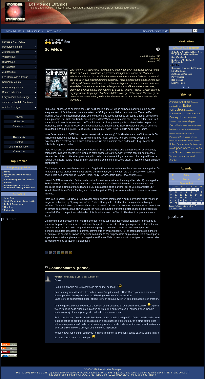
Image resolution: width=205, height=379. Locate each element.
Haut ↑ (152, 374)
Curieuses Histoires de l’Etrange (187, 68)
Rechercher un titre (12, 46)
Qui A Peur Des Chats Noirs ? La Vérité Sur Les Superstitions (187, 53)
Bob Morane (177, 80)
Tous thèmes (197, 153)
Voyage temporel (187, 156)
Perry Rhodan (178, 77)
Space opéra (182, 148)
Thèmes (186, 94)
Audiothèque (9, 72)
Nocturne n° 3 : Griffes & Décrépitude (183, 61)
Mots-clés (19, 121)
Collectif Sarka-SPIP (92, 372)
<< (173, 175)
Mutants (181, 129)
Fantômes (175, 113)
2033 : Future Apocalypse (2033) (19, 201)
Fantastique (189, 110)
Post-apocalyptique (188, 137)
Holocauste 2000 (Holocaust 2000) (17, 176)
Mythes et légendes (192, 129)
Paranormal (175, 137)
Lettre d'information (19, 146)
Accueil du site (13, 31)
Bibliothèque (33, 31)
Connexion (19, 151)
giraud (157, 58)
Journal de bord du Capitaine (17, 102)
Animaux (174, 101)
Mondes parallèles (194, 125)
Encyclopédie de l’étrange (16, 97)
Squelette (119, 372)
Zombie (173, 160)
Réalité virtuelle (194, 141)
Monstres (174, 129)
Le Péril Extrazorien (13, 204)
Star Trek (194, 148)
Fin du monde (186, 113)
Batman (8, 183)
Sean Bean (9, 198)
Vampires (174, 156)
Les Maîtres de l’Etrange (15, 77)
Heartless (8, 207)
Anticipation (185, 101)
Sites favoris (18, 126)
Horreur (183, 117)
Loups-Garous (182, 122)
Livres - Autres (53, 31)
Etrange (179, 106)
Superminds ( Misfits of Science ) (19, 180)
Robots (173, 144)
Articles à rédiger (11, 107)
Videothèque (9, 57)
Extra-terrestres (181, 107)
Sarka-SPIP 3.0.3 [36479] (65, 372)
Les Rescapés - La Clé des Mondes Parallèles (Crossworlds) (19, 187)
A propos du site (10, 52)
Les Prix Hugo (178, 83)
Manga (185, 125)
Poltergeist (9, 210)
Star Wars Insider (180, 57)
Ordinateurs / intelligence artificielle (182, 133)
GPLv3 (108, 372)
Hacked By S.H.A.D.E (13, 41)
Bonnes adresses (11, 92)
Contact (19, 142)
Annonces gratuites (12, 87)
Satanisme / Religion (187, 144)
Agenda (19, 116)
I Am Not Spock (179, 71)
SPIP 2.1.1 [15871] (41, 372)
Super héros (183, 152)
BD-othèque (8, 67)
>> (199, 175)
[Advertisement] (17, 280)
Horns (7, 172)
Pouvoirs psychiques (179, 140)
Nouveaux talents (11, 82)
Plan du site (19, 137)
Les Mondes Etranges (48, 4)
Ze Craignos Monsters (182, 74)
